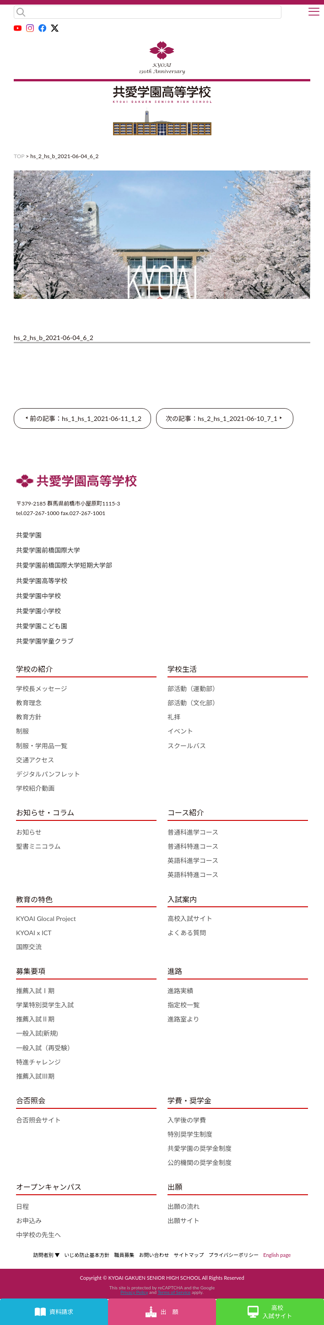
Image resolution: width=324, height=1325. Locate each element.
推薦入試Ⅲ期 (35, 1076)
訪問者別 (46, 1255)
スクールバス (186, 746)
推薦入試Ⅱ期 (35, 1019)
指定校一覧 (183, 1005)
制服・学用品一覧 (41, 746)
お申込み (29, 1220)
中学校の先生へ (38, 1235)
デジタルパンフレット (48, 774)
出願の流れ (183, 1206)
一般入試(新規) (37, 1033)
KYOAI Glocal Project (46, 918)
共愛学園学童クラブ (45, 641)
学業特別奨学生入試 (45, 1005)
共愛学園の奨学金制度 (199, 1148)
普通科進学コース (192, 832)
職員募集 (124, 1255)
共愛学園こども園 (41, 626)
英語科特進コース (192, 874)
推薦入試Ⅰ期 (35, 991)
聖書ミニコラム (38, 846)
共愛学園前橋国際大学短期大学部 (64, 565)
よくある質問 (186, 933)
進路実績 (180, 991)
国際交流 (29, 947)
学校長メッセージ (41, 688)
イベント (180, 731)
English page (277, 1255)
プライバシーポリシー (233, 1255)
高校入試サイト (189, 918)
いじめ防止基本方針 (86, 1255)
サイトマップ (188, 1255)
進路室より (183, 1019)
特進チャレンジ (38, 1062)
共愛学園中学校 (38, 596)
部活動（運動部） (193, 688)
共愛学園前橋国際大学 (48, 550)
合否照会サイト (38, 1120)
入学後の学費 (186, 1120)
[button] (314, 12)
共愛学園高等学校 (41, 581)
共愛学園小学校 (38, 611)
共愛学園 (29, 535)
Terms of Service (173, 1292)
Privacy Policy (134, 1292)
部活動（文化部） (193, 703)
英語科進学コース (192, 860)
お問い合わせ (154, 1255)
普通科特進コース (192, 846)
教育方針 (29, 717)
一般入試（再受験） (45, 1048)
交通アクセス (35, 760)
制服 (22, 731)
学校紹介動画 (35, 788)
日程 (22, 1206)
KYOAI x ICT (34, 933)
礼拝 (173, 717)
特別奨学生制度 (189, 1134)
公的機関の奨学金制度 (199, 1162)
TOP (19, 156)
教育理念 (29, 703)
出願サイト (183, 1220)
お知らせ (29, 832)
